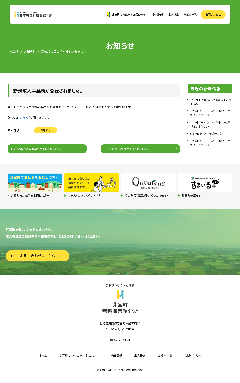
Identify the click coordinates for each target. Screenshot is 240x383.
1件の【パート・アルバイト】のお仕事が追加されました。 (210, 113)
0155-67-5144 (120, 340)
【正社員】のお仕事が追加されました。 (126, 149)
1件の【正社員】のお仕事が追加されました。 (210, 101)
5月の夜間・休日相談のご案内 (207, 133)
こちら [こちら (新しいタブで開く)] (24, 117)
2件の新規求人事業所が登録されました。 (37, 149)
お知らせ (45, 130)
